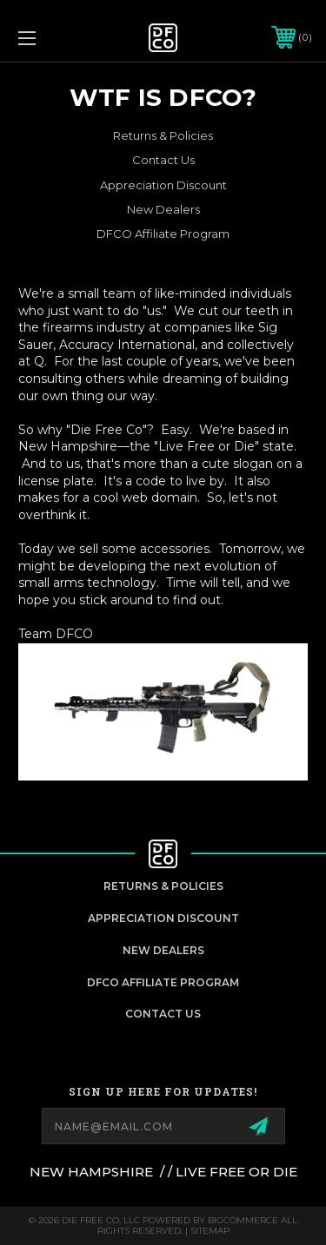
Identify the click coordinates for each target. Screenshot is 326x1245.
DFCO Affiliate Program (163, 233)
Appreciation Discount (163, 185)
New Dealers (163, 209)
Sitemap (210, 1230)
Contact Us (163, 160)
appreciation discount (163, 918)
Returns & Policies (163, 135)
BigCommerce (243, 1220)
